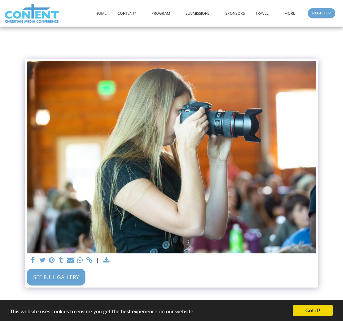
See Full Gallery (56, 277)
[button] (129, 13)
